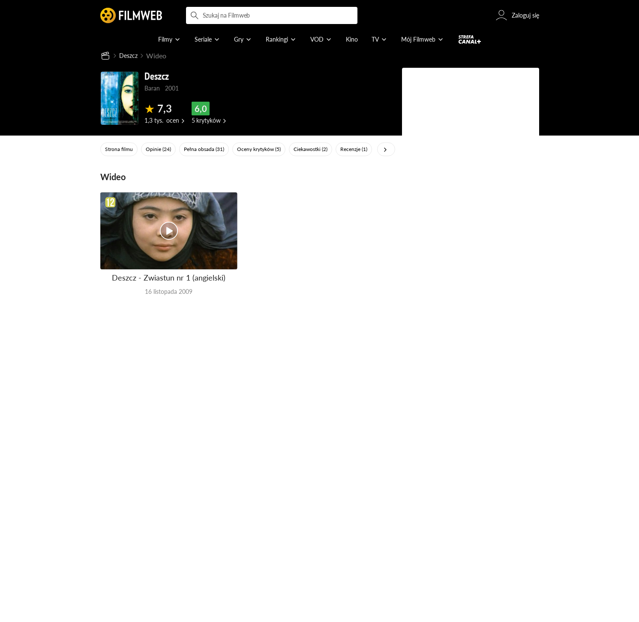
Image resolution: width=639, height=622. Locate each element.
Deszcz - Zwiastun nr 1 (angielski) (168, 278)
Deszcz (129, 56)
